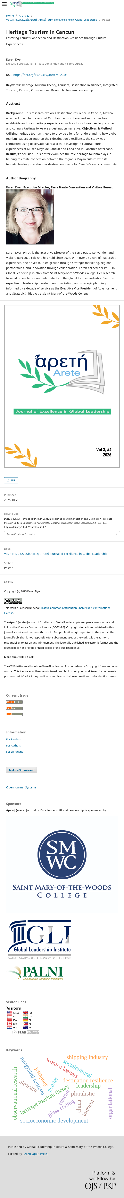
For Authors (13, 745)
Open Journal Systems (21, 787)
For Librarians (14, 751)
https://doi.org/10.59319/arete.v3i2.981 (40, 75)
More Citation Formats (21, 534)
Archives (24, 15)
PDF (12, 480)
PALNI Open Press (35, 1154)
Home (10, 15)
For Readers (13, 739)
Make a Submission (21, 770)
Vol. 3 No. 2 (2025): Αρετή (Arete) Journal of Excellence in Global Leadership (51, 19)
